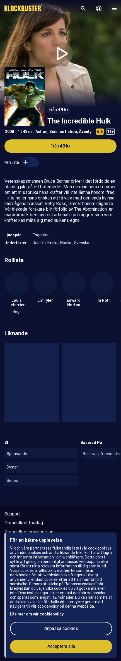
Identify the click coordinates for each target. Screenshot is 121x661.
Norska (66, 243)
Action (41, 131)
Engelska (41, 235)
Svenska (81, 243)
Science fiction (63, 131)
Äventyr (86, 131)
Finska (53, 243)
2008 (9, 131)
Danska (39, 243)
